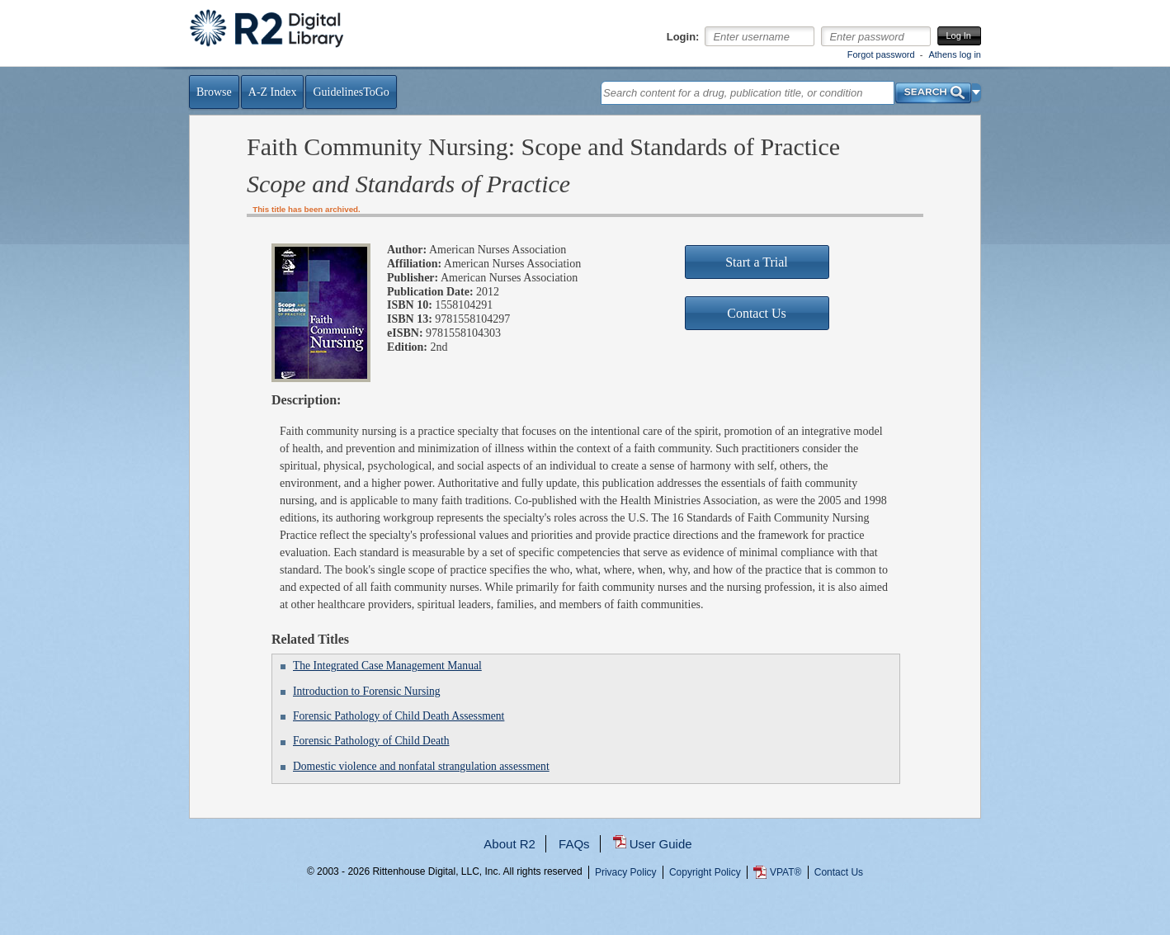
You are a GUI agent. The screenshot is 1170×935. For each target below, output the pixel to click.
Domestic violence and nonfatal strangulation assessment (421, 766)
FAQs (574, 844)
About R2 (509, 844)
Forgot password (881, 54)
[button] (976, 92)
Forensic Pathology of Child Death (371, 740)
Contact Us (838, 872)
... (585, 931)
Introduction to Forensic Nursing (367, 691)
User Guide (661, 844)
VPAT (785, 872)
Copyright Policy (705, 872)
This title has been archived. (306, 209)
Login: (683, 37)
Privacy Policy (626, 872)
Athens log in (954, 54)
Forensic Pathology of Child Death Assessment (398, 716)
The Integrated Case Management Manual (387, 665)
